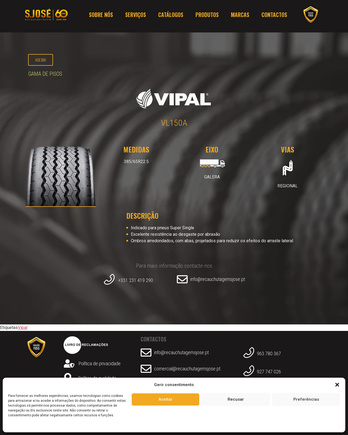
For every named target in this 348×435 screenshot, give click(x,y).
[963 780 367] (248, 353)
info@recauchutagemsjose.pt (217, 279)
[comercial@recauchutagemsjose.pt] (146, 368)
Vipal (22, 327)
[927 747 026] (248, 371)
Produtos (207, 16)
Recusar (236, 399)
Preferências (306, 399)
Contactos (274, 16)
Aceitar (165, 399)
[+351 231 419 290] (109, 280)
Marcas (240, 16)
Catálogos (170, 16)
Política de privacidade (100, 363)
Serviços (135, 16)
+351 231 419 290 (135, 280)
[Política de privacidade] (69, 363)
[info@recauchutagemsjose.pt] (182, 279)
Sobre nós (101, 16)
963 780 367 (269, 353)
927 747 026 (269, 371)
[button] (337, 384)
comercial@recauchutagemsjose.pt (187, 368)
